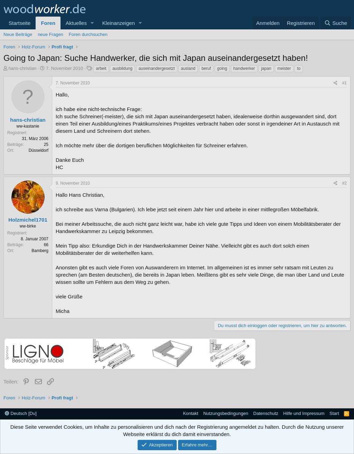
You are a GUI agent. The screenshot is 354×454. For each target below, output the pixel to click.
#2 (344, 183)
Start (334, 413)
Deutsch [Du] (21, 413)
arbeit (101, 68)
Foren (48, 23)
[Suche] (336, 23)
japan (266, 68)
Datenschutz (265, 413)
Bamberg (39, 250)
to (298, 68)
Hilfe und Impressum (303, 413)
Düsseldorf (38, 150)
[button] (92, 23)
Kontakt (190, 413)
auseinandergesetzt (157, 68)
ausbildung (122, 68)
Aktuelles (76, 23)
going (222, 68)
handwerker (244, 68)
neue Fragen (50, 34)
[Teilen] (335, 83)
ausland (188, 68)
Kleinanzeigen (118, 23)
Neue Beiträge (17, 34)
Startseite (19, 23)
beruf (206, 68)
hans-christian (23, 68)
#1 (344, 83)
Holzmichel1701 (27, 220)
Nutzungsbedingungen (225, 413)
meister (284, 68)
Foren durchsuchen (88, 34)
